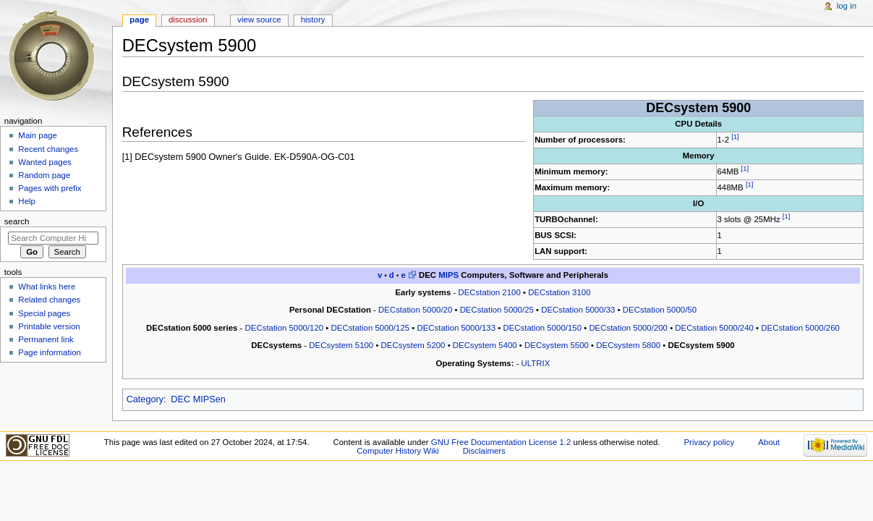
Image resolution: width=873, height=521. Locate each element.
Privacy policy (709, 442)
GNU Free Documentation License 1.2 (501, 442)
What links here (46, 286)
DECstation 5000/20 (415, 309)
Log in (846, 5)
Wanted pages (44, 162)
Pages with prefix (49, 188)
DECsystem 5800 (628, 345)
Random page (44, 175)
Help (26, 201)
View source (259, 19)
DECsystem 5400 (485, 345)
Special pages (44, 313)
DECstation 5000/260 (800, 327)
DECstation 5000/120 (284, 327)
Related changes (49, 299)
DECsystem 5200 (413, 345)
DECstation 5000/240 (714, 327)
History (313, 19)
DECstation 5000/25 (497, 309)
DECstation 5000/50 (660, 309)
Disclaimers (484, 450)
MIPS (448, 275)
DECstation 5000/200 (628, 327)
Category (145, 399)
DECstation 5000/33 (578, 309)
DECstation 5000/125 (370, 327)
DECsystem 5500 (556, 345)
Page (139, 19)
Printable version (49, 326)
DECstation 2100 (489, 292)
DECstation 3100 (559, 292)
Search (17, 221)
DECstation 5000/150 (542, 327)
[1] (735, 136)
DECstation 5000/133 (456, 327)
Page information (49, 352)
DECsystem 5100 (341, 345)
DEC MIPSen (198, 399)
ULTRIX (535, 363)
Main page (37, 135)
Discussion (188, 19)
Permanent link (45, 339)
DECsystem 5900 (701, 345)
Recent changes (48, 149)
